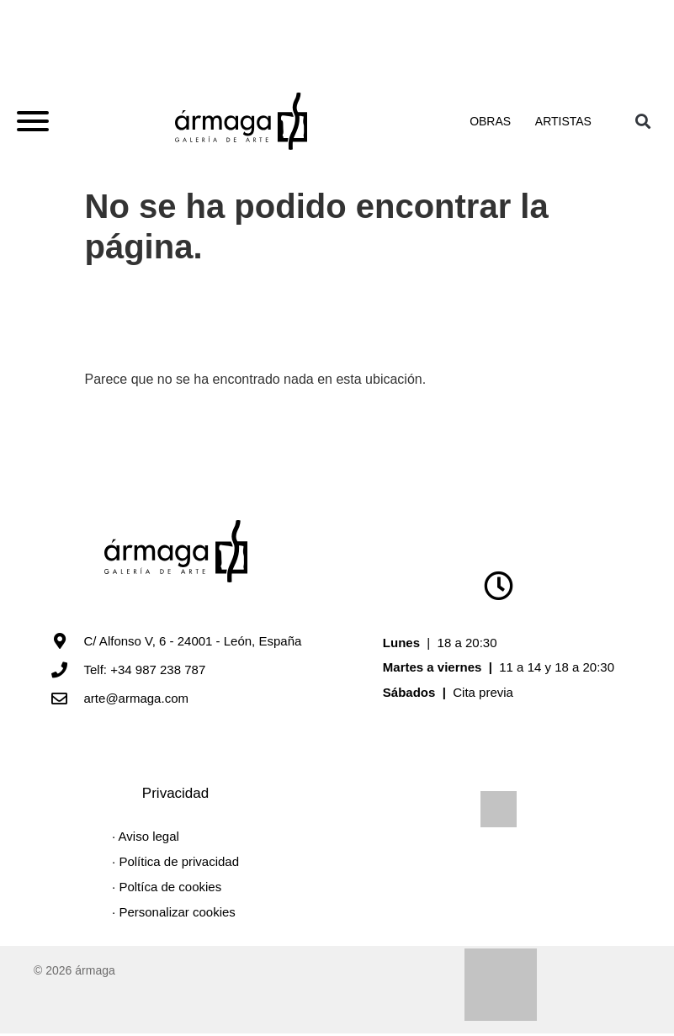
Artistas (563, 123)
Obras (493, 123)
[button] (643, 122)
